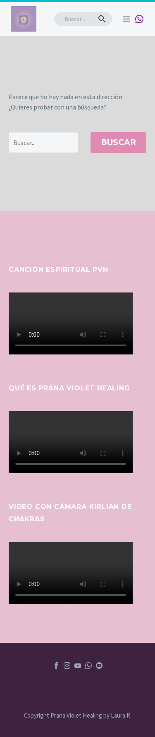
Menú (126, 19)
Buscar (118, 142)
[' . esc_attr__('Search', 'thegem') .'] (43, 142)
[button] (102, 19)
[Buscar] (83, 19)
